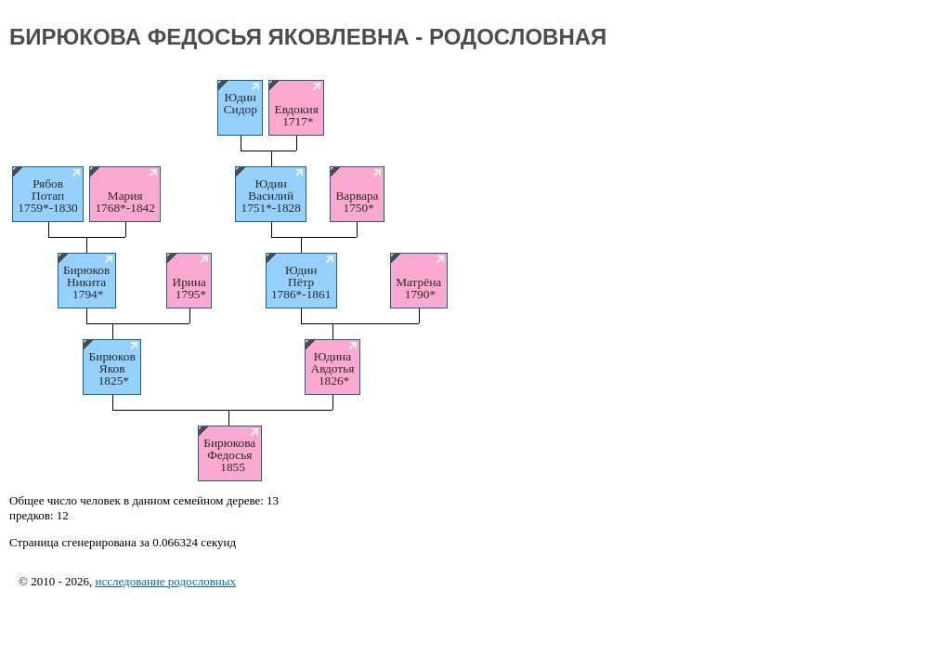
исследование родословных (165, 581)
